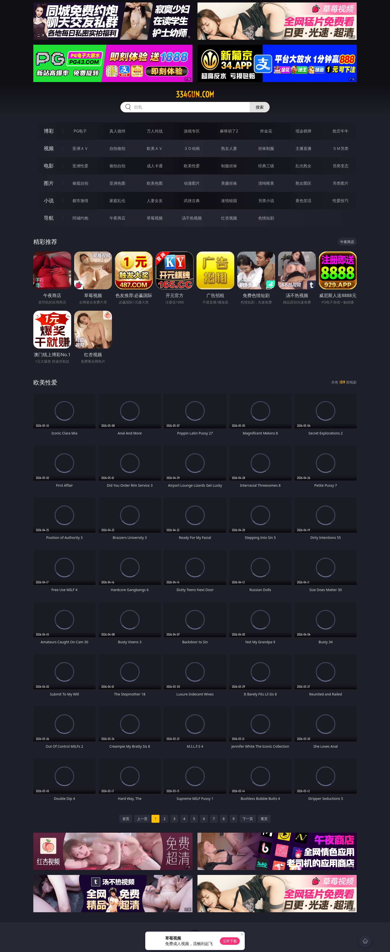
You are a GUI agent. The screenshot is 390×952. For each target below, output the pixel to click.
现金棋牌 (303, 131)
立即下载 (230, 941)
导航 (49, 218)
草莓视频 (155, 218)
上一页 (142, 818)
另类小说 (266, 200)
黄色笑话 (303, 200)
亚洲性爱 (80, 166)
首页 (125, 818)
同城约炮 (80, 218)
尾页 (264, 818)
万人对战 (155, 131)
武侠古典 (192, 200)
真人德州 (117, 131)
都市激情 (80, 200)
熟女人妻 (229, 148)
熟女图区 (303, 183)
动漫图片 (192, 183)
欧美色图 (155, 183)
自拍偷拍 (117, 148)
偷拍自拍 (117, 166)
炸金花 (266, 131)
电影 (49, 165)
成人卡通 (155, 166)
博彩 (49, 131)
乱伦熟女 (303, 166)
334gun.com (195, 94)
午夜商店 (117, 218)
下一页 (248, 818)
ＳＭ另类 (340, 148)
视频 (49, 148)
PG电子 (80, 131)
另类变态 (340, 166)
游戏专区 (192, 131)
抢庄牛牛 (340, 131)
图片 (49, 183)
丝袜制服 (266, 148)
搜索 (260, 107)
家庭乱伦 (117, 200)
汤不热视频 (192, 218)
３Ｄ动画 (192, 148)
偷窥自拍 (80, 183)
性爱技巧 (340, 200)
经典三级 (266, 166)
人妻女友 (155, 200)
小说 (49, 200)
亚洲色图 (117, 183)
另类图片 (340, 183)
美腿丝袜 (229, 183)
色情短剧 (266, 218)
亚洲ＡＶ (80, 148)
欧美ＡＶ (155, 148)
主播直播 (303, 148)
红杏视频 (229, 218)
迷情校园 (229, 200)
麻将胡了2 (229, 131)
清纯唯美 (266, 183)
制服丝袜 (229, 166)
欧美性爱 (192, 166)
